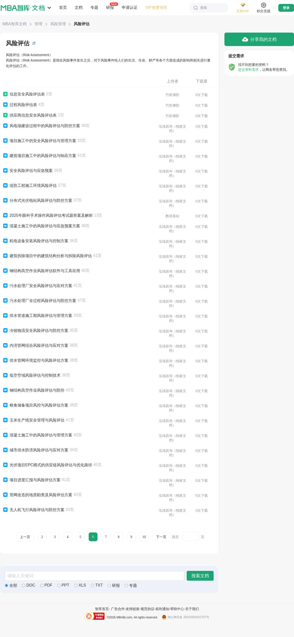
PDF (46, 585)
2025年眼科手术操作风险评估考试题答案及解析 (47, 215)
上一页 (25, 537)
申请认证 (129, 7)
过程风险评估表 (19, 105)
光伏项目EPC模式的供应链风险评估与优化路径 (47, 465)
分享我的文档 (259, 39)
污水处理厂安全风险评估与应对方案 (37, 285)
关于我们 (192, 609)
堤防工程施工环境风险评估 (29, 185)
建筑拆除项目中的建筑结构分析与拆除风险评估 (47, 256)
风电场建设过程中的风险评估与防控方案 (41, 126)
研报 (110, 7)
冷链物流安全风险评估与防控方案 (35, 330)
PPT (63, 585)
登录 (286, 8)
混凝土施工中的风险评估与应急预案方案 (41, 226)
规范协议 (147, 609)
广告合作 (118, 609)
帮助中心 (177, 609)
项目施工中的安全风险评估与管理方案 (39, 141)
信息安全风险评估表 (23, 94)
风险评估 (81, 24)
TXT (97, 585)
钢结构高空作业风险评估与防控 (33, 390)
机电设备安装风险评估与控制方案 (35, 241)
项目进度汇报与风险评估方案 (31, 480)
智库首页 (102, 609)
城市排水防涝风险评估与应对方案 (35, 450)
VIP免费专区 (156, 7)
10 (144, 537)
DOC (28, 585)
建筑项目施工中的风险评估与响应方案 (39, 155)
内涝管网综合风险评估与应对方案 (35, 345)
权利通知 (162, 609)
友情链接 (132, 609)
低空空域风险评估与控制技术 (31, 375)
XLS (80, 585)
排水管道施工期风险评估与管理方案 (37, 315)
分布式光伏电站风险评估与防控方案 (37, 200)
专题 (94, 7)
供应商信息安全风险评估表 (29, 115)
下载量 (202, 81)
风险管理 (58, 24)
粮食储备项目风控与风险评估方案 (35, 405)
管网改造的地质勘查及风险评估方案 (37, 495)
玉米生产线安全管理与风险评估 (33, 420)
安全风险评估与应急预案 (27, 170)
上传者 (172, 81)
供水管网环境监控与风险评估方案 (35, 360)
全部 (11, 585)
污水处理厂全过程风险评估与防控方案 (39, 300)
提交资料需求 (248, 70)
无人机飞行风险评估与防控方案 (33, 510)
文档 (79, 7)
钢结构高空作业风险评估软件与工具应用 (41, 271)
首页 (63, 7)
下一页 (161, 537)
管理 (38, 24)
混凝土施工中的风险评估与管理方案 (37, 435)
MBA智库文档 (14, 24)
